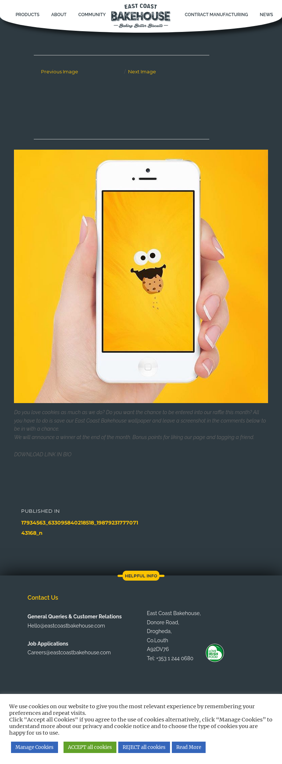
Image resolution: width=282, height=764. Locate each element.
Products (27, 14)
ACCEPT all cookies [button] (90, 747)
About (58, 14)
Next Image (142, 71)
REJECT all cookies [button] (144, 747)
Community (92, 14)
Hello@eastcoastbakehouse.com (66, 626)
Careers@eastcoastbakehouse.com (69, 652)
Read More (188, 747)
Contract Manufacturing (216, 14)
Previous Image (59, 71)
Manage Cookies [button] (34, 747)
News (266, 14)
